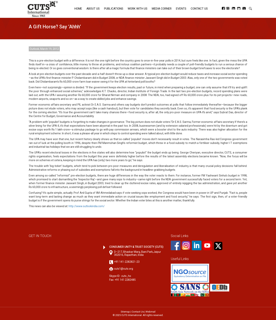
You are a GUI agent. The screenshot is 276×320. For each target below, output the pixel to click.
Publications (113, 8)
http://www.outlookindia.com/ (87, 206)
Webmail (150, 311)
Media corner (162, 8)
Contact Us (199, 8)
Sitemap (125, 311)
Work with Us (137, 8)
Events (181, 8)
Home (78, 8)
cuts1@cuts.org (123, 268)
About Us (93, 8)
